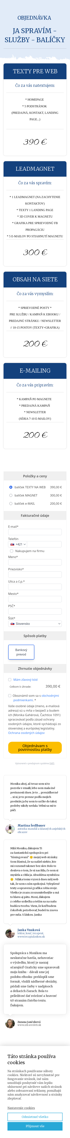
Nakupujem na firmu (29, 551)
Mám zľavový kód (25, 680)
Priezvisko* (16, 569)
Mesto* (13, 594)
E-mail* (13, 527)
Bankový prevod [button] (21, 652)
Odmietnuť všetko (35, 1117)
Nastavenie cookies (21, 1108)
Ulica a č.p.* (16, 581)
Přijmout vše (35, 1126)
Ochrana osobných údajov (26, 733)
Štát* (11, 618)
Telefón (13, 539)
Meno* (13, 557)
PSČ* (11, 606)
